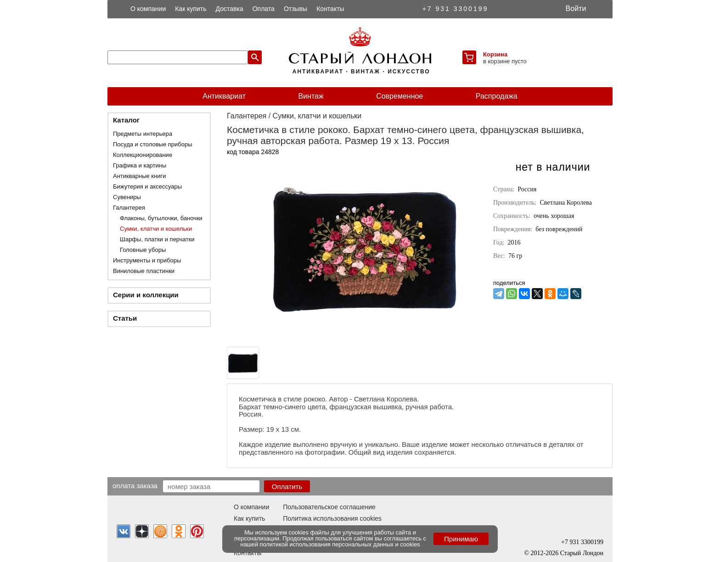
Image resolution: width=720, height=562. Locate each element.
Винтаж (310, 96)
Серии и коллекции (146, 295)
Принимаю (461, 539)
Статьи (125, 318)
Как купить (190, 8)
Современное (399, 96)
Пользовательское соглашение (329, 507)
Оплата (264, 8)
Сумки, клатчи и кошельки (156, 228)
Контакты (330, 8)
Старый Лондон (581, 553)
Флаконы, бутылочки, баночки (161, 218)
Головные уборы (143, 249)
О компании (148, 8)
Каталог (126, 120)
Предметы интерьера (142, 133)
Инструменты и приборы (147, 260)
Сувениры (127, 197)
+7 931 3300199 (455, 8)
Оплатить (287, 486)
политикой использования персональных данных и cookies (340, 544)
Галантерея (129, 207)
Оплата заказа (135, 485)
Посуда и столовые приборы (152, 144)
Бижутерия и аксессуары (147, 186)
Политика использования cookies (332, 518)
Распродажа (497, 96)
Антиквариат (224, 96)
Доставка (229, 8)
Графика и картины (139, 165)
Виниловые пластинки (143, 270)
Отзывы (295, 8)
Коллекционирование (142, 154)
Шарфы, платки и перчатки (157, 239)
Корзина (495, 54)
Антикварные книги (139, 175)
